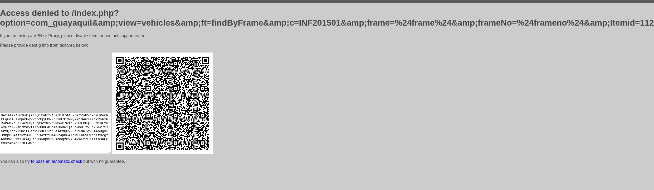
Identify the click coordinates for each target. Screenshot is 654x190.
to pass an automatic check (56, 161)
